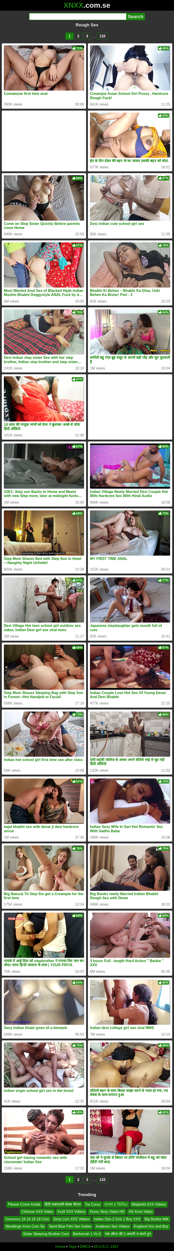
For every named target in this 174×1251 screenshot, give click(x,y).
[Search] (77, 16)
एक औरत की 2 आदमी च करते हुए (128, 1234)
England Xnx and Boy (151, 1226)
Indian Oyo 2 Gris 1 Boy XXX (117, 1219)
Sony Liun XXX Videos (71, 1219)
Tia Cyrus (92, 1204)
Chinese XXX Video (37, 1212)
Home (60, 1247)
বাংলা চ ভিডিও (116, 1204)
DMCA (85, 1247)
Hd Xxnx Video (141, 1212)
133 (102, 36)
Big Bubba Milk (157, 1219)
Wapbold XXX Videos (149, 1204)
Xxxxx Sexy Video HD (107, 1212)
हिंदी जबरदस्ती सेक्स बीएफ (63, 1204)
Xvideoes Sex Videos (112, 1226)
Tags (73, 1247)
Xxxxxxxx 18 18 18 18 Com (27, 1219)
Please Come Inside (24, 1204)
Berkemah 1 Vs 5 (87, 1234)
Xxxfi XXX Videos (71, 1212)
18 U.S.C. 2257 (106, 1247)
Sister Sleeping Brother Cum (46, 1234)
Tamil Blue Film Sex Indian (70, 1226)
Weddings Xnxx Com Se (25, 1226)
